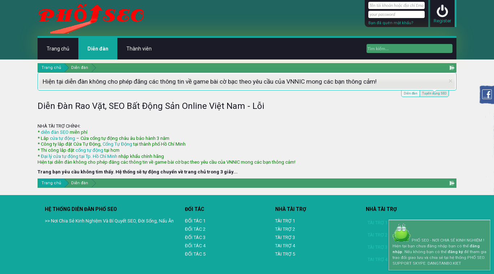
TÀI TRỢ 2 (285, 229)
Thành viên (139, 49)
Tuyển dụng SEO (434, 92)
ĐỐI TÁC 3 (195, 237)
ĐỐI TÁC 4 (195, 245)
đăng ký (455, 251)
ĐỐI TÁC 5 (195, 254)
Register (442, 20)
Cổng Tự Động (117, 144)
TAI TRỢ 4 (285, 245)
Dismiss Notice (450, 81)
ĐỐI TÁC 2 (195, 229)
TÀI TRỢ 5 (285, 254)
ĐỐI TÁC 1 (195, 221)
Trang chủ (58, 49)
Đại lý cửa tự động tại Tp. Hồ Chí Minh (79, 156)
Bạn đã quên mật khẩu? (390, 23)
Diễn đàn (410, 93)
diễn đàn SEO (55, 132)
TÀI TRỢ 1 (285, 221)
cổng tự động (89, 150)
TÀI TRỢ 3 (285, 237)
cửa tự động (62, 138)
